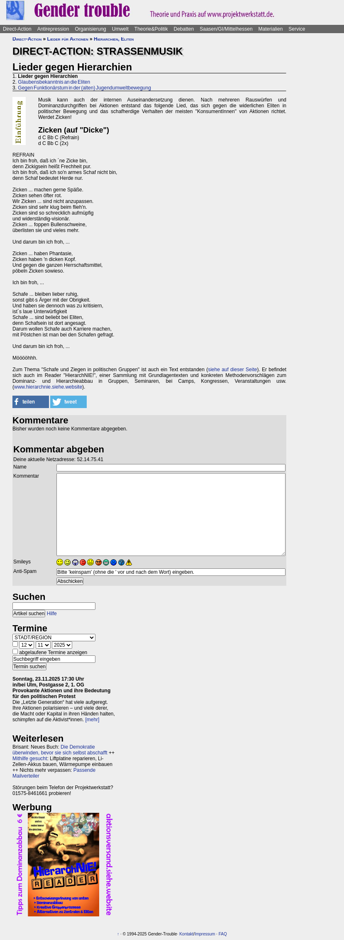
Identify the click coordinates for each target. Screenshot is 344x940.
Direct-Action (17, 29)
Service (296, 29)
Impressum (205, 934)
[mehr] (92, 720)
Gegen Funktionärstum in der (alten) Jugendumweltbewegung (84, 88)
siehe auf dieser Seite (232, 369)
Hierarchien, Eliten (114, 39)
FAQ (223, 934)
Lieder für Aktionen (67, 39)
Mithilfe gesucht (29, 758)
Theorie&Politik (151, 29)
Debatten (184, 29)
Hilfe (52, 613)
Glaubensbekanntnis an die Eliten (54, 82)
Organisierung (90, 29)
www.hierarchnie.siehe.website (48, 387)
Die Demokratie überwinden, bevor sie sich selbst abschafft (59, 750)
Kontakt (186, 934)
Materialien (271, 29)
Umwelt (120, 29)
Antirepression (53, 29)
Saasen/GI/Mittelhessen (226, 29)
